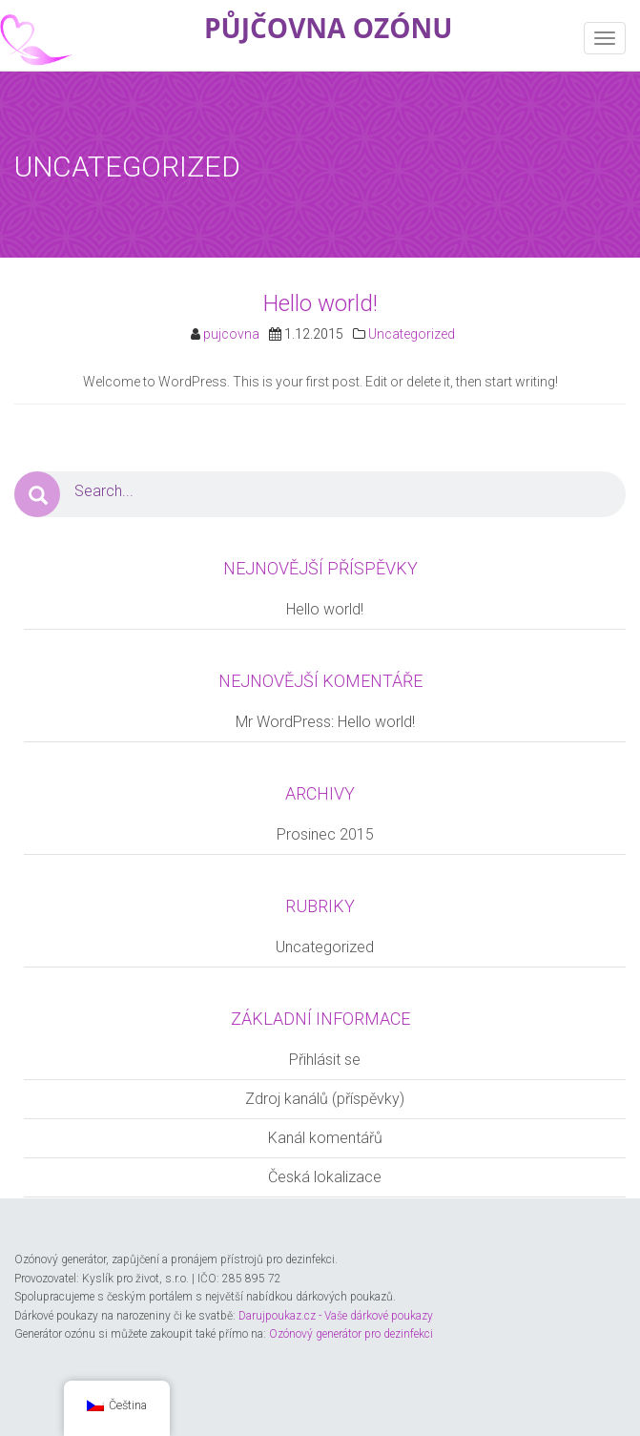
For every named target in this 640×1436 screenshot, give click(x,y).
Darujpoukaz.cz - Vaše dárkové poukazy (335, 1315)
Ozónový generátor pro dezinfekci (351, 1334)
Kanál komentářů (325, 1138)
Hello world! (320, 303)
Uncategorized (411, 334)
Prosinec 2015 (325, 834)
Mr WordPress (283, 722)
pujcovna (231, 334)
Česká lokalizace (325, 1177)
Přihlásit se (325, 1060)
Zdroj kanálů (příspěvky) (324, 1099)
